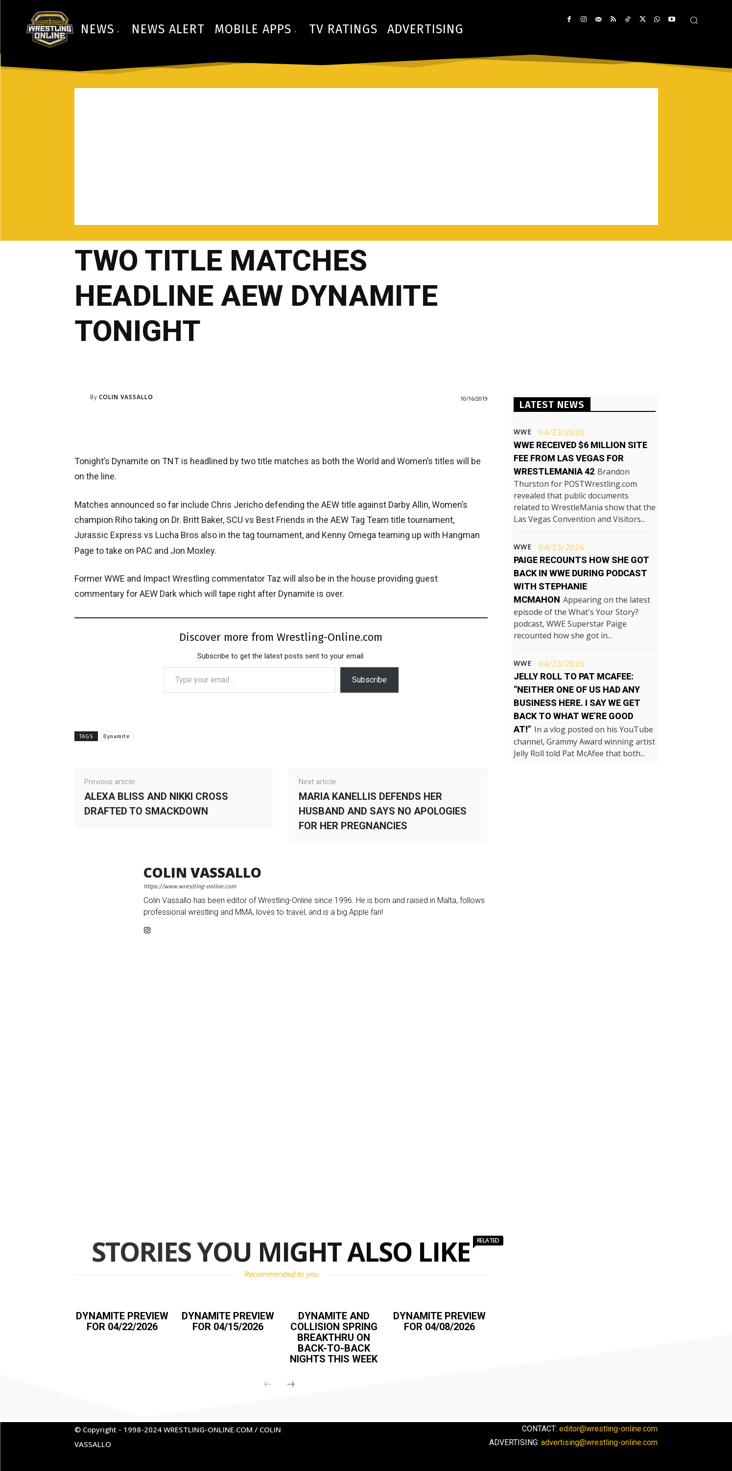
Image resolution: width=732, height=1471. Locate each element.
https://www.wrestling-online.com (189, 886)
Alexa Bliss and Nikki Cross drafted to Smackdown (156, 804)
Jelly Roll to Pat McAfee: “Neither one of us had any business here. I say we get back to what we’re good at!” (577, 702)
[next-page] (291, 1385)
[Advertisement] (366, 156)
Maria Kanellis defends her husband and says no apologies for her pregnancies (383, 811)
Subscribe (369, 679)
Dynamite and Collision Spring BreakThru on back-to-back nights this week (334, 1337)
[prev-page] (268, 1385)
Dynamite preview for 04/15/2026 (228, 1321)
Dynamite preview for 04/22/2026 (122, 1321)
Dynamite (116, 736)
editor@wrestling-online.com (608, 1428)
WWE (523, 432)
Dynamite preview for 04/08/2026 (439, 1321)
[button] (694, 20)
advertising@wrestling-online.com (599, 1442)
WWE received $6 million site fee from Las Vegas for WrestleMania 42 (580, 458)
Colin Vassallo (126, 397)
